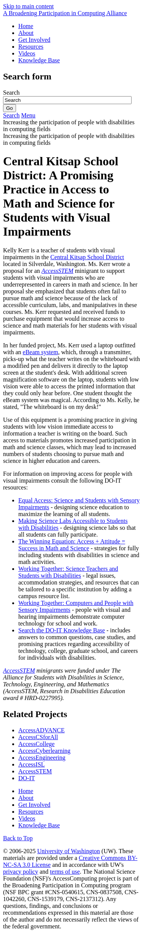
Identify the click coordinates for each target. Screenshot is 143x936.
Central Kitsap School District (87, 257)
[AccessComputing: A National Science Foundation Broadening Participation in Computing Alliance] (65, 13)
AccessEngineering (42, 757)
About (26, 33)
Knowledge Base (39, 60)
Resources (30, 46)
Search (11, 92)
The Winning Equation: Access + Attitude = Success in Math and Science (71, 544)
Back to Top (18, 838)
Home (25, 26)
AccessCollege (36, 744)
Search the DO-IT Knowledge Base (61, 630)
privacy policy (20, 871)
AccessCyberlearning (44, 751)
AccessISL (31, 764)
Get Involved (34, 39)
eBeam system (40, 352)
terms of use (65, 871)
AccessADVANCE (41, 730)
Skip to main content (28, 6)
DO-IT (26, 778)
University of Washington (68, 851)
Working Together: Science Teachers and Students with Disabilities (68, 572)
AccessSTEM (19, 670)
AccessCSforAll (38, 737)
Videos (26, 53)
